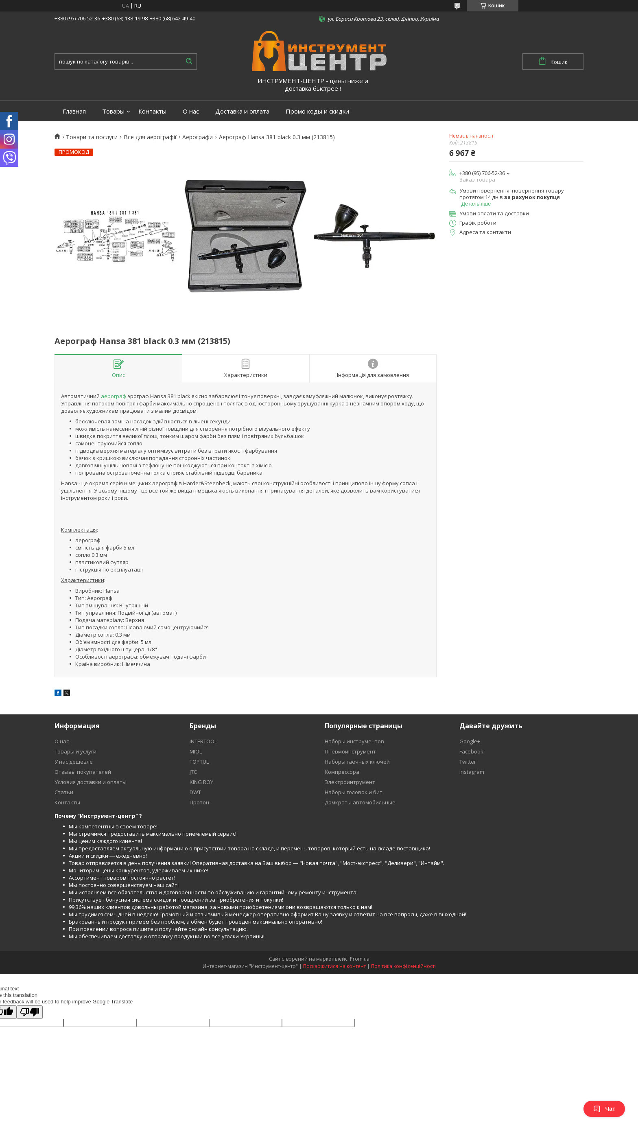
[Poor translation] (30, 1012)
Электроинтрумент (350, 782)
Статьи (64, 792)
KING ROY (201, 782)
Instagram (471, 771)
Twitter (467, 761)
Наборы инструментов (354, 741)
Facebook (471, 751)
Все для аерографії (150, 137)
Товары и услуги (75, 751)
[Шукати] (189, 61)
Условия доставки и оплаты (91, 782)
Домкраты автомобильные (360, 802)
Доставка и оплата (242, 111)
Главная (74, 111)
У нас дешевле (74, 761)
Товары (113, 111)
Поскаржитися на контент (334, 966)
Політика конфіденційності (403, 966)
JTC (193, 771)
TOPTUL (199, 761)
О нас (191, 111)
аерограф (113, 396)
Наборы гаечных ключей (357, 761)
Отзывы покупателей (83, 771)
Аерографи (197, 137)
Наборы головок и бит (353, 792)
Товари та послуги (92, 137)
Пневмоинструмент (350, 751)
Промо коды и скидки (317, 111)
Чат (604, 1108)
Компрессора (342, 771)
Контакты (152, 111)
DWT (195, 792)
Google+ (469, 741)
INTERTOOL (203, 741)
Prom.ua (359, 958)
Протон (199, 802)
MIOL (196, 751)
